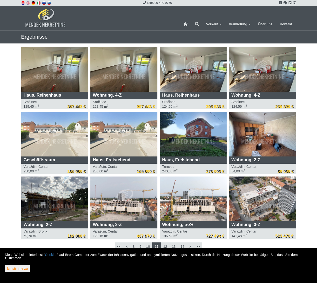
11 (157, 246)
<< (119, 246)
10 (148, 246)
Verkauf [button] (214, 24)
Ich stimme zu (17, 268)
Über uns (265, 24)
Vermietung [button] (240, 24)
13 (174, 246)
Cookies (51, 255)
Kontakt (286, 24)
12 (165, 246)
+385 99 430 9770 (157, 3)
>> (198, 246)
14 (182, 246)
